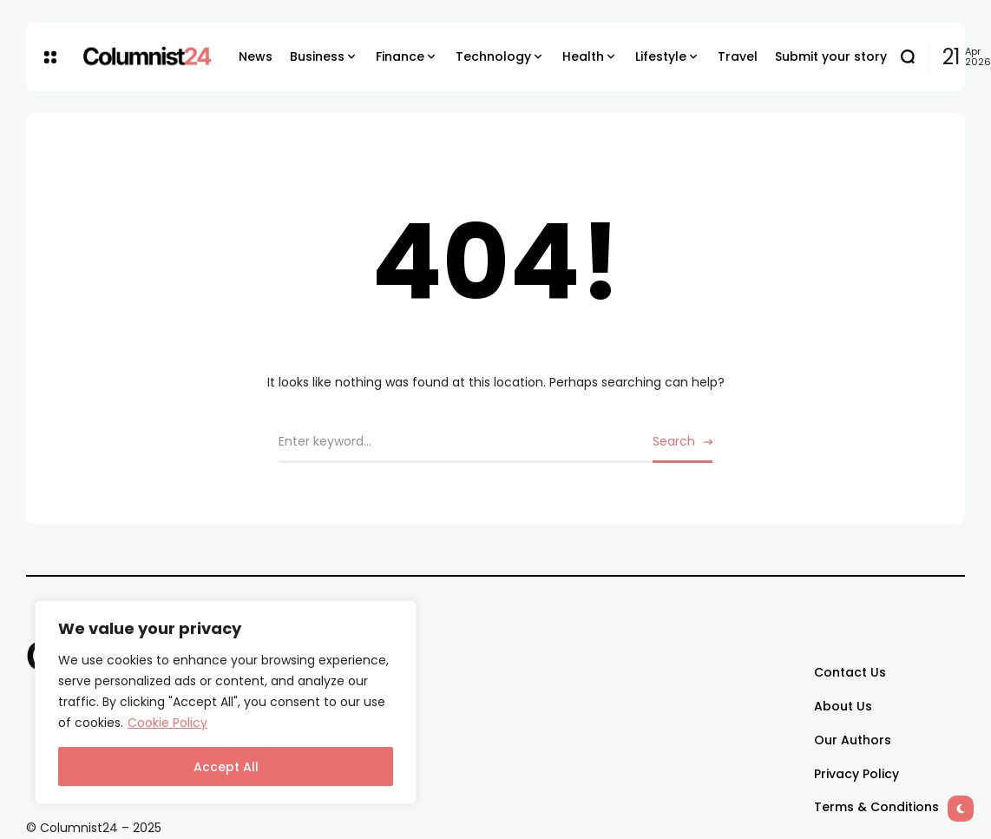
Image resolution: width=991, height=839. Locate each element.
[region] (226, 702)
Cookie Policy (167, 722)
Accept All (226, 767)
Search (674, 441)
